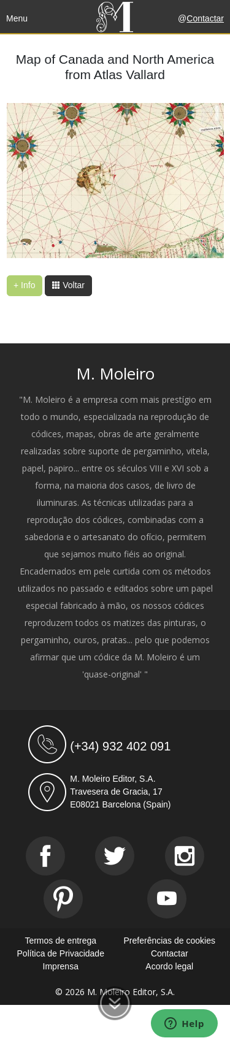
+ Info (24, 285)
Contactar (205, 18)
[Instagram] (184, 856)
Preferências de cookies (169, 940)
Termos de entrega (60, 940)
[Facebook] (45, 856)
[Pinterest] (63, 898)
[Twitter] (114, 856)
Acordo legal (169, 966)
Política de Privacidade (60, 953)
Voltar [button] (68, 285)
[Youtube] (166, 898)
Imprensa (61, 966)
